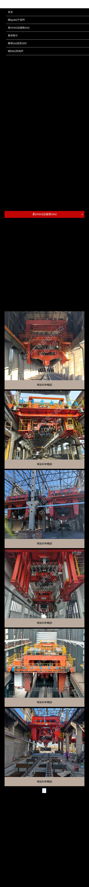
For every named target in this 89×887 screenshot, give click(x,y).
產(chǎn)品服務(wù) (19, 27)
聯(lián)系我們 (15, 51)
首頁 (10, 12)
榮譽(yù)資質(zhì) (17, 43)
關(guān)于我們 (16, 19)
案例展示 (13, 35)
